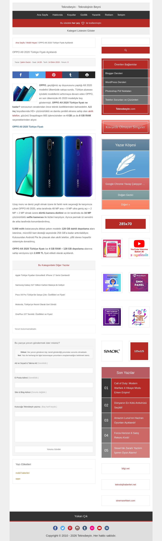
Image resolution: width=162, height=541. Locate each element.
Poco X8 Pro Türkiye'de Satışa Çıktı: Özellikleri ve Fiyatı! (40, 295)
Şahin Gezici (25, 62)
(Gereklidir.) (31, 363)
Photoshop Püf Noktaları (118, 91)
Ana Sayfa (42, 15)
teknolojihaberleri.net (125, 484)
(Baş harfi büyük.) (36, 407)
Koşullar (71, 15)
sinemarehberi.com (125, 500)
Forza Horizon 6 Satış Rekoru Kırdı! (126, 435)
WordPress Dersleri (115, 82)
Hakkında (57, 15)
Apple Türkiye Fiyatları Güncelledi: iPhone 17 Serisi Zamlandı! (42, 275)
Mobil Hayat (31, 43)
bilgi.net (125, 468)
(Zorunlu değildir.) (31, 392)
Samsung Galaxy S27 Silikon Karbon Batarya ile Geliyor (40, 285)
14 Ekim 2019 (54, 62)
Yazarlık (96, 15)
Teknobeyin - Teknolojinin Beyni (81, 6)
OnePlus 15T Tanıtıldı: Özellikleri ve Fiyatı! (34, 314)
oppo (18, 478)
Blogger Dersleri (114, 73)
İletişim (121, 15)
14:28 (39, 62)
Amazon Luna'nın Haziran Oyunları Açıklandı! (128, 420)
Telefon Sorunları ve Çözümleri (121, 99)
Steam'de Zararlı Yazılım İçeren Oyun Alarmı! (128, 450)
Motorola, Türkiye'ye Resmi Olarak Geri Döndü (35, 304)
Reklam (109, 15)
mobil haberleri (23, 473)
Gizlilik (83, 15)
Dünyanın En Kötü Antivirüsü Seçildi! (130, 405)
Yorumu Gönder (54, 449)
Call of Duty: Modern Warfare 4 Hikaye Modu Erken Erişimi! (127, 388)
